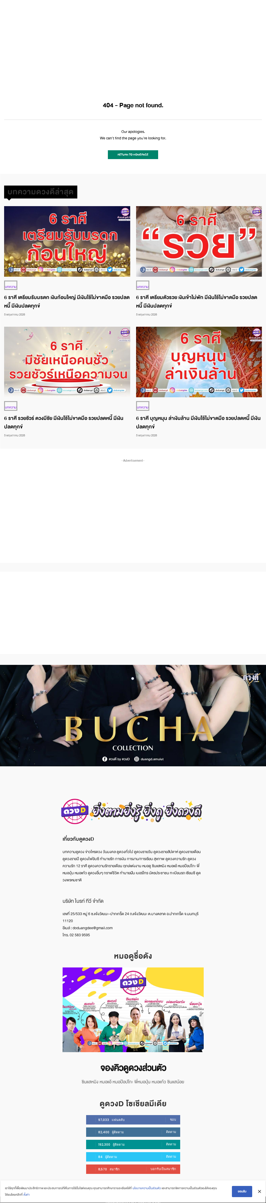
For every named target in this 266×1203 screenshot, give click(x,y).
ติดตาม (171, 1127)
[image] (133, 1006)
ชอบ (173, 1114)
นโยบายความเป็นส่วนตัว (146, 1188)
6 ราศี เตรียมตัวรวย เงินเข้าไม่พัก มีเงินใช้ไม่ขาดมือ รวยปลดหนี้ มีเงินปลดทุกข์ (196, 299)
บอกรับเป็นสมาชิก (163, 1164)
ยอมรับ (242, 1191)
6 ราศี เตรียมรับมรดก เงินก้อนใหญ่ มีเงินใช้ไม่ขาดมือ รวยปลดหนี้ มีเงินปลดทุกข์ (67, 299)
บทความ (10, 284)
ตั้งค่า (26, 1195)
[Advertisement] (133, 44)
